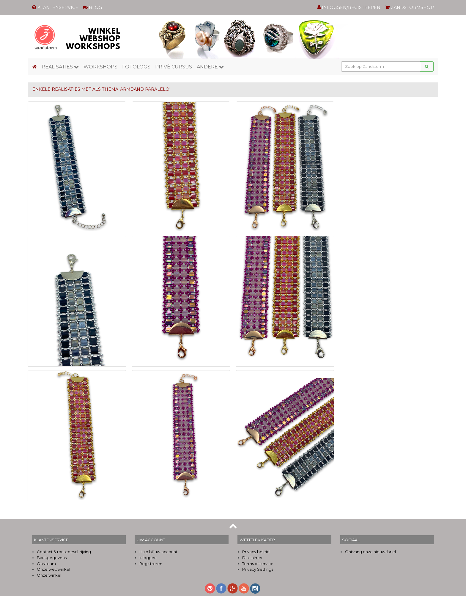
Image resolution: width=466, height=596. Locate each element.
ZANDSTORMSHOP (409, 7)
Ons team (46, 563)
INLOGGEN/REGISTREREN (348, 7)
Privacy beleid (256, 551)
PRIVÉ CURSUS (173, 67)
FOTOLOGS (136, 67)
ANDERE (210, 67)
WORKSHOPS (100, 67)
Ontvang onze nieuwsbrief (370, 551)
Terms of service (257, 563)
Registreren (150, 563)
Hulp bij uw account (158, 551)
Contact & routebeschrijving (64, 551)
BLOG (92, 7)
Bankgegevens (52, 557)
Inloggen (148, 557)
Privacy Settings (257, 569)
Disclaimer (252, 557)
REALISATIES (60, 67)
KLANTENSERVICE (55, 7)
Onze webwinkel (53, 569)
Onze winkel (49, 575)
